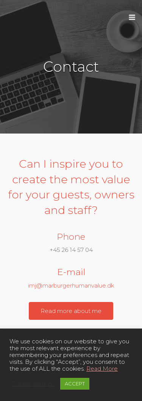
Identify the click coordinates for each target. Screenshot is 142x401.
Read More (102, 368)
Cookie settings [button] (33, 384)
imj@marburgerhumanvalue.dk (71, 285)
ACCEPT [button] (75, 384)
